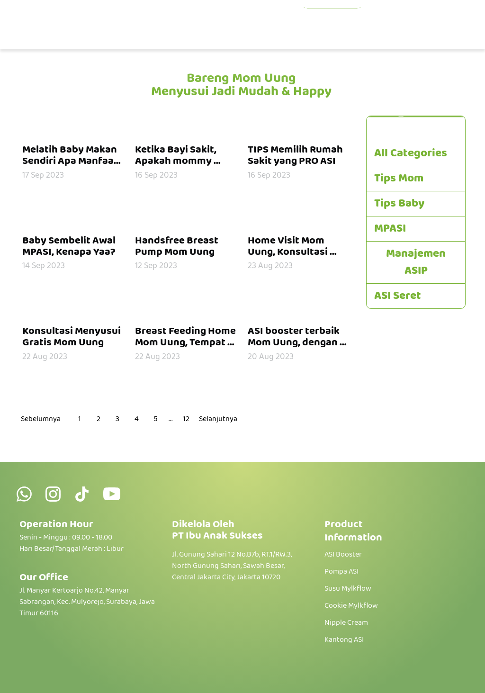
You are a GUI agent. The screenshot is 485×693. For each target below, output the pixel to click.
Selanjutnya (218, 419)
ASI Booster (343, 554)
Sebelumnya (40, 419)
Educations (332, 17)
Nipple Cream (346, 623)
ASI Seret (397, 296)
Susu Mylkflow (347, 588)
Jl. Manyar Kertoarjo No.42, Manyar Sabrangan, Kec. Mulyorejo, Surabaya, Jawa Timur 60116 (87, 602)
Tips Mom (398, 178)
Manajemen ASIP (416, 262)
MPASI (390, 228)
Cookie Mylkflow (351, 606)
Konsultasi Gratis (419, 17)
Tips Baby (399, 203)
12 (186, 419)
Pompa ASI (341, 571)
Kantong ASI (344, 640)
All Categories (410, 153)
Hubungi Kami (427, 34)
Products (263, 17)
